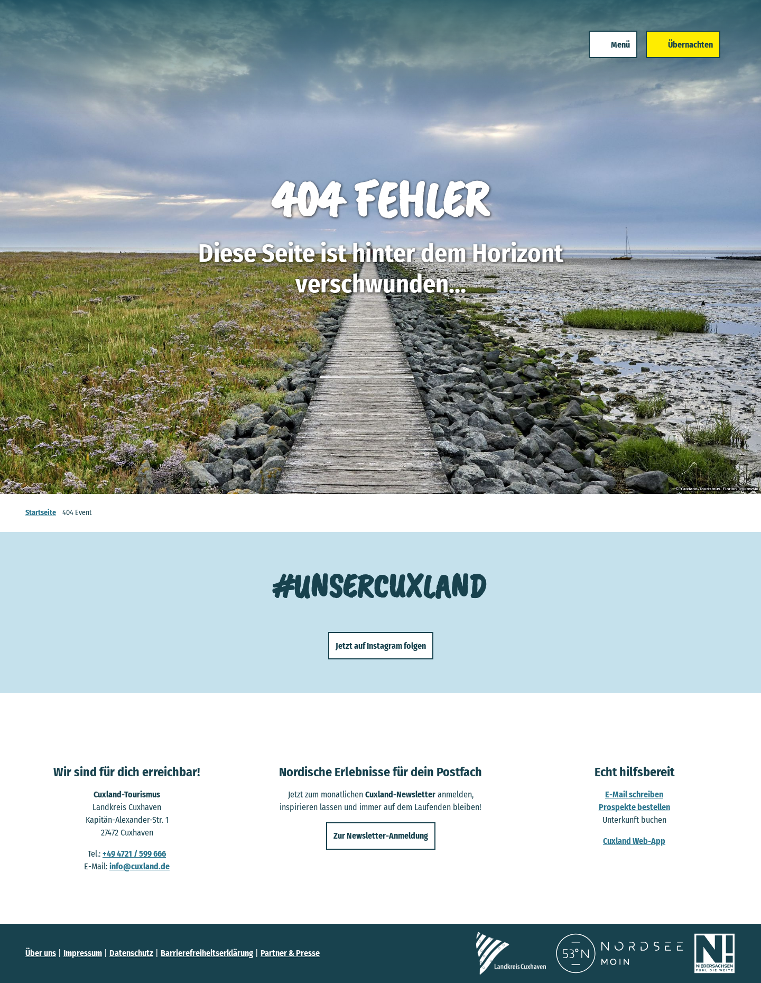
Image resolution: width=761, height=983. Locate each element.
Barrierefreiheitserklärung (207, 953)
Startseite (40, 512)
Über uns (40, 953)
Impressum (82, 953)
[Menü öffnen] (611, 46)
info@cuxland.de (139, 866)
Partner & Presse (290, 953)
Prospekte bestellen (634, 807)
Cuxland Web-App (634, 841)
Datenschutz (131, 953)
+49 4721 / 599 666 (134, 854)
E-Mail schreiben (634, 794)
